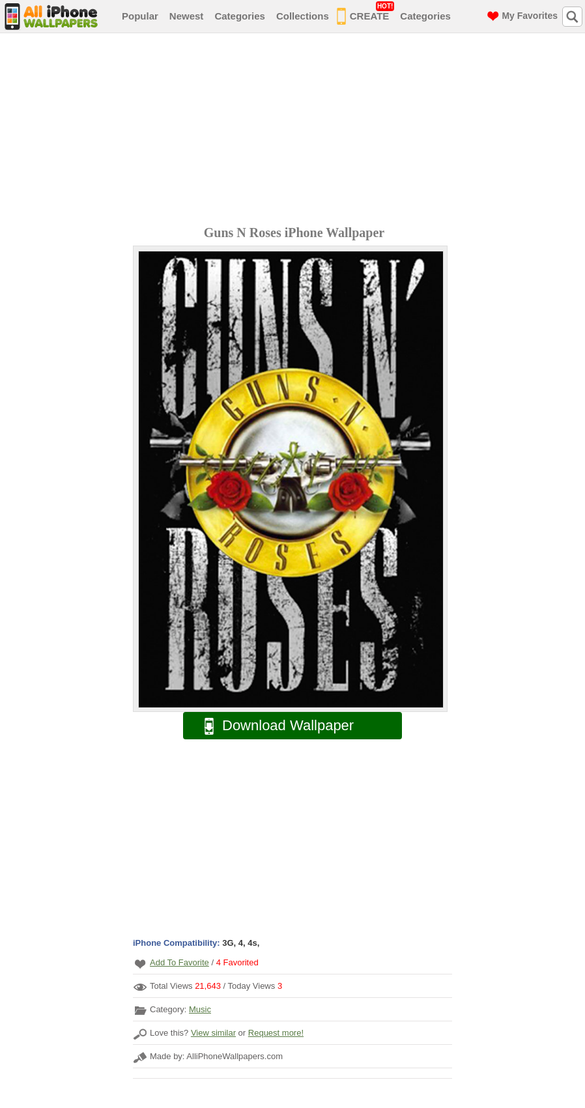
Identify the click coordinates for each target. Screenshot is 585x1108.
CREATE (366, 14)
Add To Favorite (179, 962)
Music (200, 1009)
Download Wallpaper (272, 726)
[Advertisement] (296, 131)
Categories (239, 15)
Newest (186, 15)
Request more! (276, 1033)
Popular (140, 15)
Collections (302, 15)
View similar (213, 1033)
